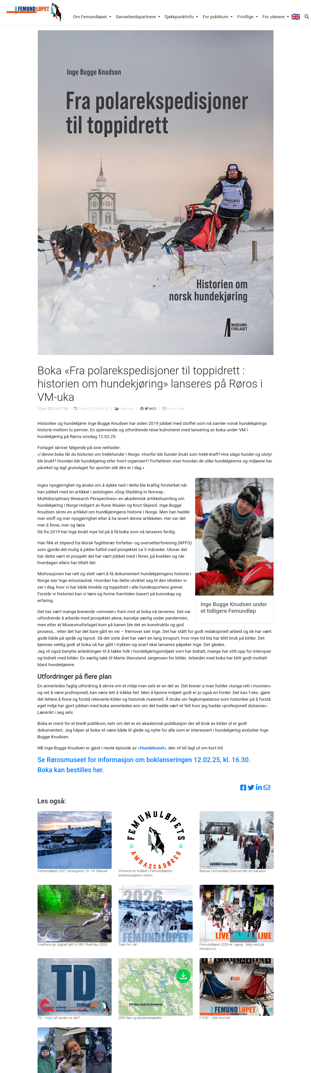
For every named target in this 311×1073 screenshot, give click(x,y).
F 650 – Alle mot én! (215, 1018)
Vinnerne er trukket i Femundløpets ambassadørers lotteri (145, 873)
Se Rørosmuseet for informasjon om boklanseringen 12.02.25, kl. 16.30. (144, 760)
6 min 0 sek (173, 409)
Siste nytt (125, 409)
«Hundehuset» (152, 748)
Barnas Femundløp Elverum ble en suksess (233, 871)
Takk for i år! (128, 944)
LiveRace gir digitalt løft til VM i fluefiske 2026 (72, 944)
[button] (92, 17)
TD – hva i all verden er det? (59, 1018)
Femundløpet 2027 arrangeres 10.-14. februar (73, 871)
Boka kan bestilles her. (71, 770)
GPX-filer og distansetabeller (140, 1018)
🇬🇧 (295, 16)
